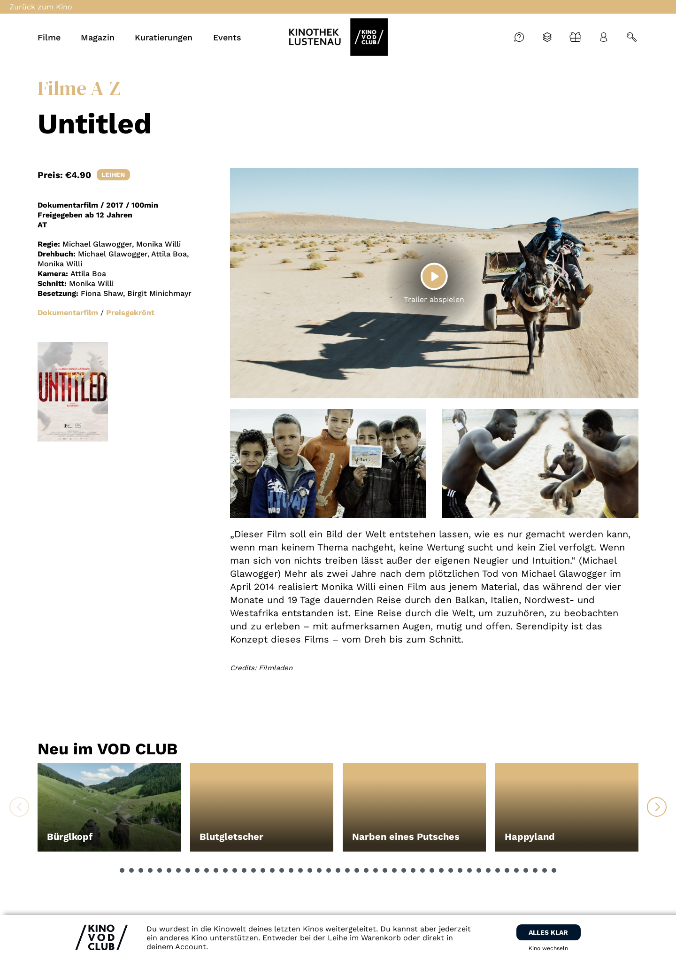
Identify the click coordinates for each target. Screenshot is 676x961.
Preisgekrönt (130, 312)
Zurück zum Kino (40, 6)
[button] (122, 870)
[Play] (434, 276)
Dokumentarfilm (68, 312)
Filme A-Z (79, 87)
